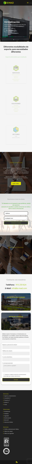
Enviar (16, 380)
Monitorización (7, 418)
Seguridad (6, 415)
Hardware (6, 413)
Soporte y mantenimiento (10, 396)
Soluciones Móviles (8, 422)
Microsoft (6, 420)
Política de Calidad (8, 431)
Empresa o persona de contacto (16, 346)
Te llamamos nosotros (16, 222)
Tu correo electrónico (16, 358)
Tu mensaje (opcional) (16, 367)
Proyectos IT (7, 400)
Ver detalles (9, 30)
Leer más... (16, 183)
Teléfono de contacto (16, 352)
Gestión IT (6, 402)
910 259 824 (21, 284)
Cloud (5, 404)
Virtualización (12, 22)
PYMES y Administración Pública (11, 429)
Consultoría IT (7, 398)
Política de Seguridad (9, 433)
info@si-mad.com (19, 288)
